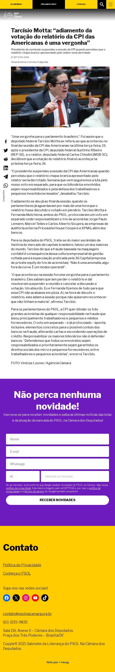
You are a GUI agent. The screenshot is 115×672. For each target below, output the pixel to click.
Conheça (81, 4)
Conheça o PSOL (17, 573)
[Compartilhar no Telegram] (5, 176)
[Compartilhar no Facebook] (5, 141)
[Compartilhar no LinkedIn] (5, 168)
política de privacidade (18, 488)
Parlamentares (48, 4)
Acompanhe (16, 4)
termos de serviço (34, 491)
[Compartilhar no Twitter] (5, 150)
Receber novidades (57, 500)
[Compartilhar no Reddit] (5, 159)
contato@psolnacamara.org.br (27, 614)
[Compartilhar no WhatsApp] (5, 185)
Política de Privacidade (22, 565)
